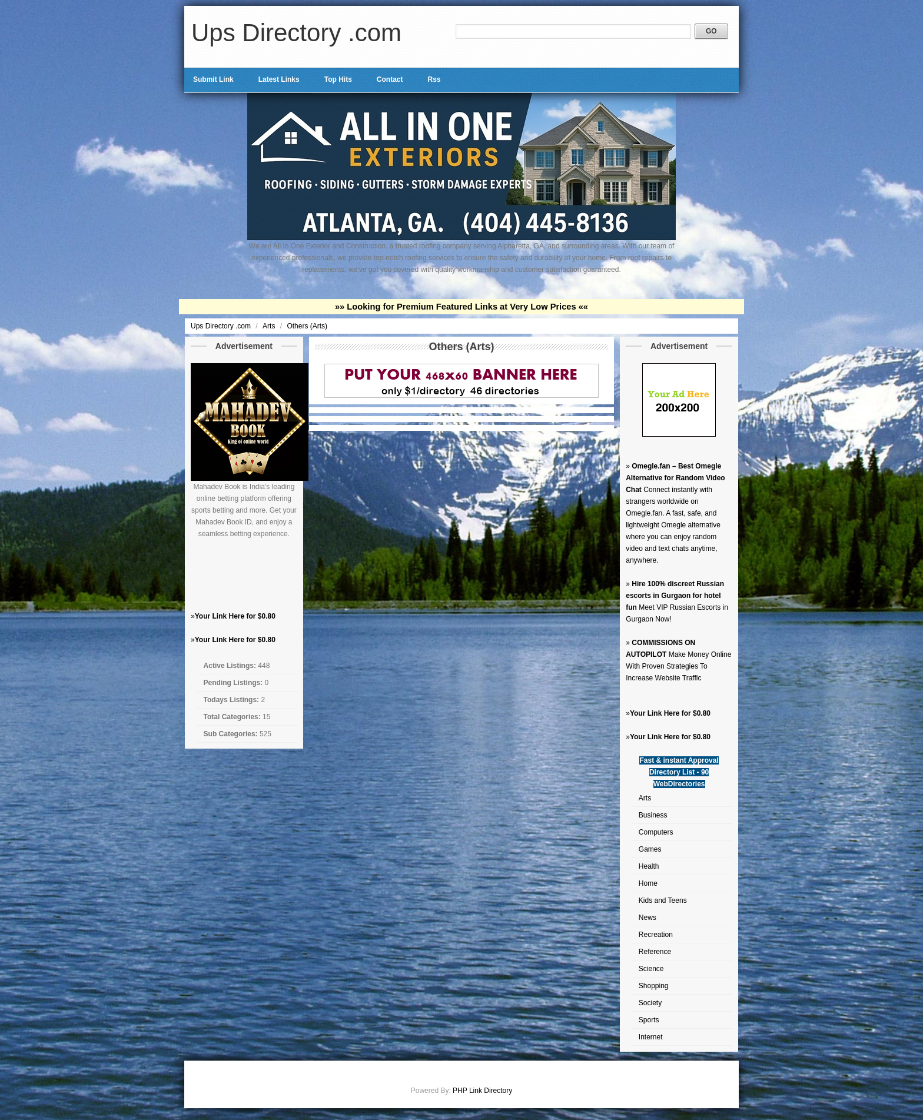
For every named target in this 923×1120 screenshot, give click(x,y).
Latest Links (279, 79)
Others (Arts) (307, 326)
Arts (270, 326)
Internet (651, 1037)
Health (649, 866)
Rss (433, 79)
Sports (649, 1020)
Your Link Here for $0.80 (235, 616)
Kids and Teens (663, 900)
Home (648, 883)
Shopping (654, 986)
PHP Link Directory (482, 1090)
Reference (655, 952)
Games (650, 849)
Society (650, 1003)
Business (653, 815)
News (647, 917)
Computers (656, 832)
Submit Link (213, 79)
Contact (390, 79)
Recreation (656, 934)
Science (651, 969)
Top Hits (338, 79)
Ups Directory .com (296, 32)
